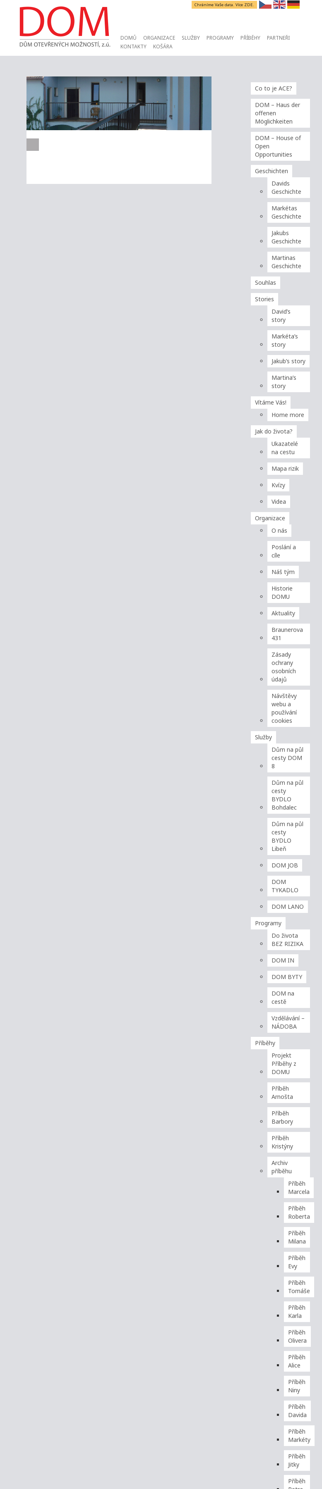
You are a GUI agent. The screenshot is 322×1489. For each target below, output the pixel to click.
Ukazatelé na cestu (285, 448)
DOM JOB (285, 865)
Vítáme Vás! (270, 402)
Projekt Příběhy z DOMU (284, 1063)
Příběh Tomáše (299, 1287)
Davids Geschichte (286, 187)
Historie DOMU (282, 592)
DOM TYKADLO (285, 886)
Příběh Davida (297, 1411)
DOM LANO (288, 906)
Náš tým (283, 572)
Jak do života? (274, 431)
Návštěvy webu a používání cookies (284, 708)
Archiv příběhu (282, 1167)
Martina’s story (284, 382)
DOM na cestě (283, 997)
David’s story (281, 315)
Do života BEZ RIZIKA (287, 940)
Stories (264, 299)
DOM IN (283, 960)
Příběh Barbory (282, 1117)
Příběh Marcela (299, 1187)
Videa (279, 501)
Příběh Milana (297, 1237)
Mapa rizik (285, 468)
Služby (191, 37)
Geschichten (271, 171)
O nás (279, 530)
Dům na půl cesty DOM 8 (287, 758)
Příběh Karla (296, 1311)
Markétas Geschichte (286, 212)
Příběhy (250, 37)
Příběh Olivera (297, 1336)
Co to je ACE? (273, 88)
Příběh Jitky (296, 1460)
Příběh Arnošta (282, 1092)
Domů (128, 37)
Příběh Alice (296, 1361)
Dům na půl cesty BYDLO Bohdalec (287, 795)
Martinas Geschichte (286, 262)
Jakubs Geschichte (286, 237)
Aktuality (283, 613)
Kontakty (133, 46)
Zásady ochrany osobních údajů (284, 666)
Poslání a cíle (284, 551)
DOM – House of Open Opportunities (278, 146)
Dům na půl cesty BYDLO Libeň (287, 836)
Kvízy (278, 485)
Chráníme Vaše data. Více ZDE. (224, 4)
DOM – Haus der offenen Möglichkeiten (277, 113)
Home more (288, 415)
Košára (163, 46)
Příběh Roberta (299, 1212)
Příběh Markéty (299, 1435)
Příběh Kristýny (282, 1142)
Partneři (278, 37)
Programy (220, 37)
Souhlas (265, 282)
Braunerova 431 (287, 634)
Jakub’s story (288, 361)
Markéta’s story (285, 340)
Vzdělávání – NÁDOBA (288, 1022)
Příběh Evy (296, 1262)
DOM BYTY (287, 977)
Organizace (159, 37)
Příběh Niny (296, 1386)
